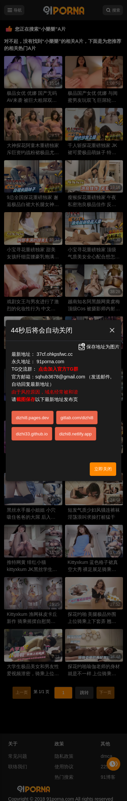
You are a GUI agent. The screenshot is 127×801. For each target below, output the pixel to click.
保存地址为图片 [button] (99, 347)
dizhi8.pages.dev (32, 417)
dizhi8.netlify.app (75, 433)
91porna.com (50, 361)
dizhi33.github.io (32, 433)
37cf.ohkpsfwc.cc (55, 354)
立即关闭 (103, 468)
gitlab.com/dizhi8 (77, 417)
